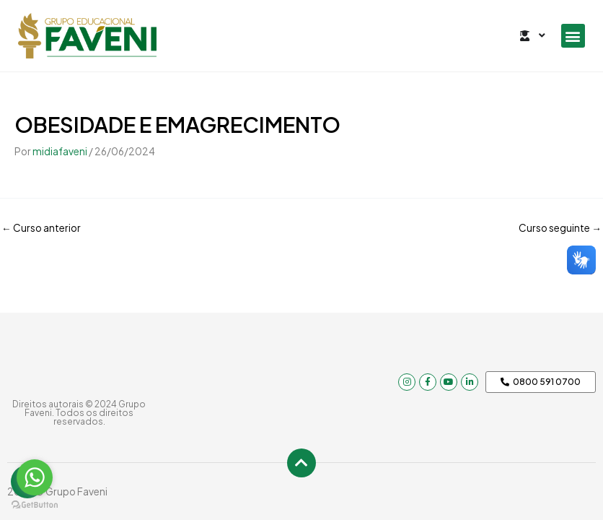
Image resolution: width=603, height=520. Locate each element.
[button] (573, 36)
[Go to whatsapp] (35, 477)
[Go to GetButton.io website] (35, 505)
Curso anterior (41, 228)
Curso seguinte (560, 228)
